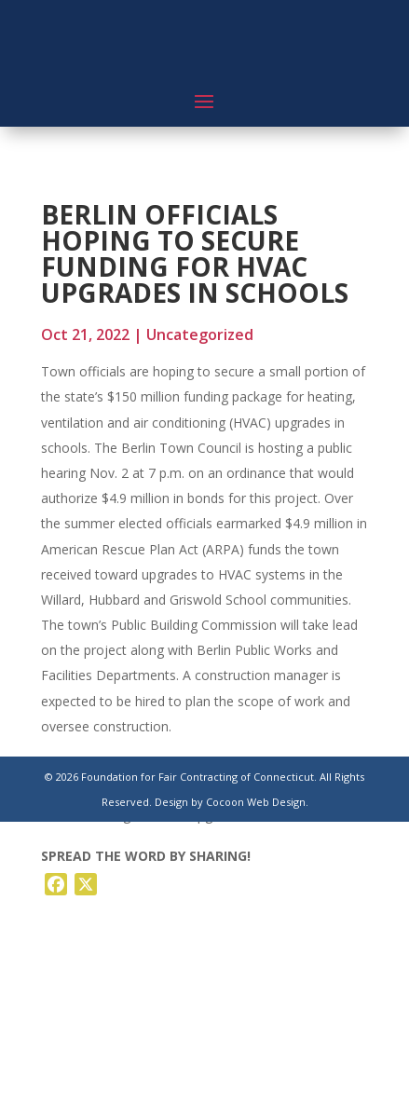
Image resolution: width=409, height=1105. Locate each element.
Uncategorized (199, 334)
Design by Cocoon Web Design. (231, 802)
